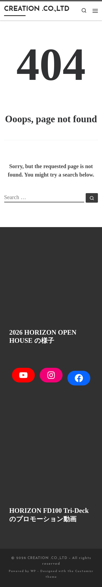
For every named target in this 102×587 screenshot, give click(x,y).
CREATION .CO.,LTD (47, 558)
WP (33, 571)
